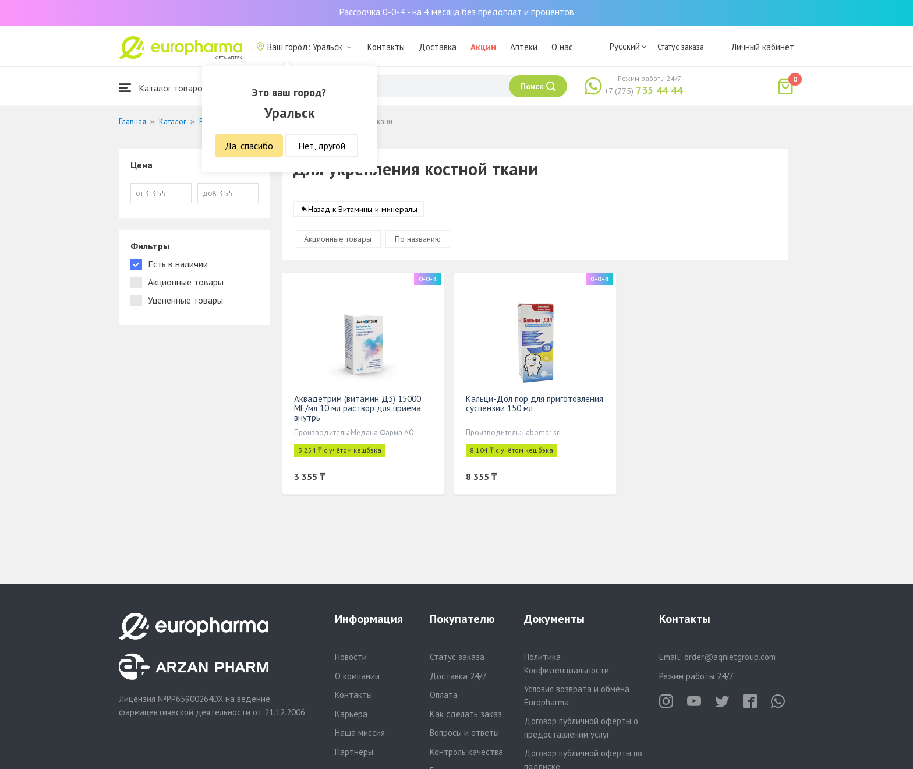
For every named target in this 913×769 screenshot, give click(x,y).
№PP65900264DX (190, 698)
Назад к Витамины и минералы (362, 209)
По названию (418, 239)
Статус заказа (680, 46)
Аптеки (523, 46)
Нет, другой (321, 145)
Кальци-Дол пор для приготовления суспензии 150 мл (534, 403)
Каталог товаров (163, 88)
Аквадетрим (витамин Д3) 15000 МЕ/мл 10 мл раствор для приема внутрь (357, 408)
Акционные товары (337, 239)
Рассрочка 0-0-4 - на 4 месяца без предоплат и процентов (456, 11)
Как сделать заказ (466, 713)
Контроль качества (466, 751)
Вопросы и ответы (464, 732)
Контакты (386, 46)
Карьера (351, 713)
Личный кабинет (762, 46)
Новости (351, 656)
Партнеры (354, 751)
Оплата (444, 694)
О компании (357, 676)
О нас (562, 46)
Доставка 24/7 (458, 676)
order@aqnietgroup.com (730, 656)
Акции (483, 46)
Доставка (437, 46)
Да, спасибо (249, 145)
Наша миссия (360, 732)
